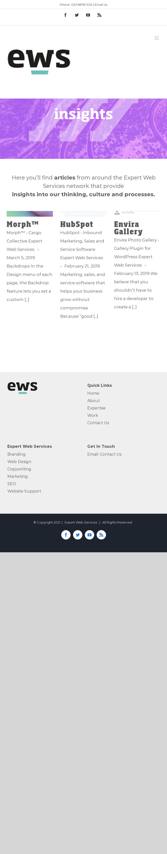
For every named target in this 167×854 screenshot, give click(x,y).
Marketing (17, 476)
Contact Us (98, 422)
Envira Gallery (128, 227)
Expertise (96, 408)
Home (93, 393)
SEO (11, 483)
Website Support (24, 491)
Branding (16, 454)
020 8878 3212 (81, 4)
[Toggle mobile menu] (157, 38)
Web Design (19, 461)
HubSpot (76, 224)
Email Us (101, 4)
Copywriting (19, 469)
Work (92, 415)
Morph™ (23, 224)
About (93, 400)
